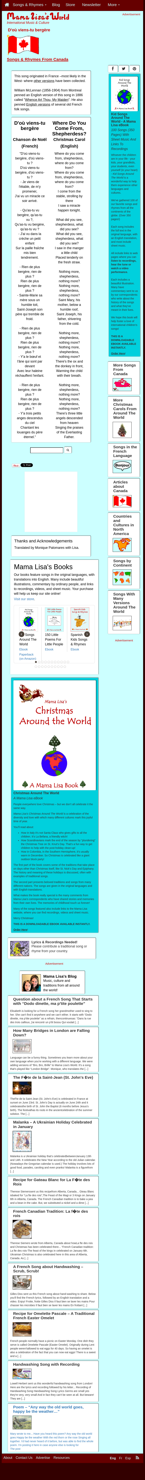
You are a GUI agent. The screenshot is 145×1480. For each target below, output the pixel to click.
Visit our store (24, 599)
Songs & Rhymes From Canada (37, 59)
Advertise (43, 1458)
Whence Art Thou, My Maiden (46, 100)
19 (58, 667)
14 (42, 667)
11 (68, 662)
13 (39, 667)
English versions (38, 104)
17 (52, 667)
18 (55, 667)
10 (65, 662)
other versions (44, 81)
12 (36, 667)
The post (15, 1448)
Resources (61, 1458)
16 (49, 667)
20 (62, 667)
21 (65, 667)
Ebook (23, 649)
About (7, 1458)
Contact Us (24, 1458)
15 (46, 667)
